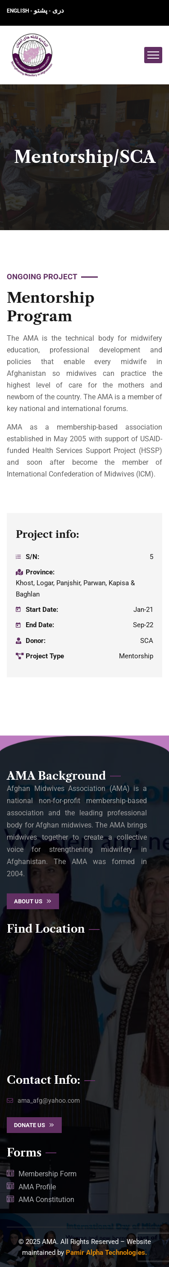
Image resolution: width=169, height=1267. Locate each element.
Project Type (45, 656)
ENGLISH (18, 11)
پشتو (40, 10)
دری (58, 10)
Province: (40, 572)
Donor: (36, 641)
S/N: (32, 557)
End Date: (40, 625)
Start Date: (42, 610)
